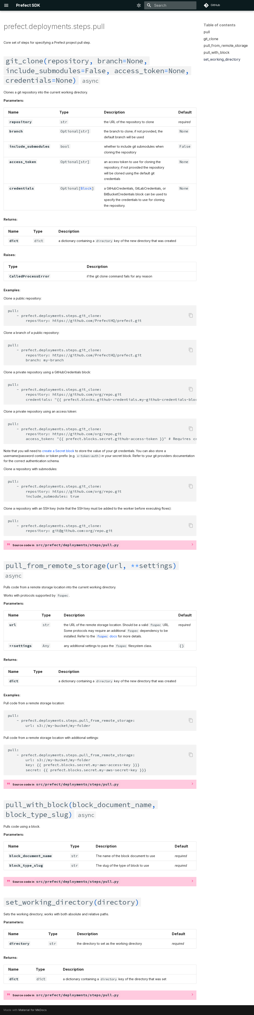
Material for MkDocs (33, 1010)
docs (106, 636)
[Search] (170, 5)
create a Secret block (58, 451)
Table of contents (219, 25)
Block (86, 188)
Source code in (66, 545)
